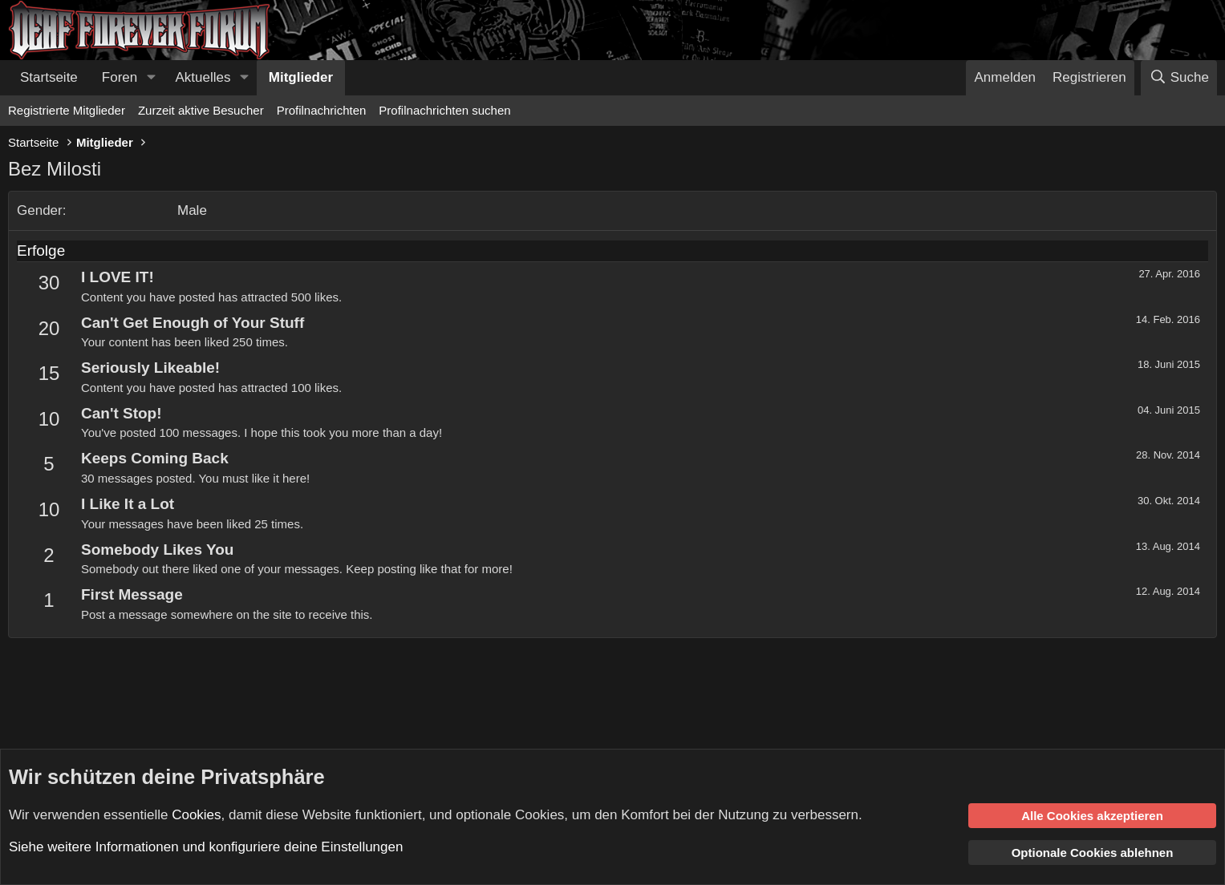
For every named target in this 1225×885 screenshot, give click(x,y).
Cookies (196, 814)
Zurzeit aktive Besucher (201, 110)
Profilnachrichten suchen (444, 110)
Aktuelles (203, 77)
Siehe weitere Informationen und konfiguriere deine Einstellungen (206, 847)
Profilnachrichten (322, 110)
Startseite (49, 77)
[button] (151, 77)
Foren (119, 77)
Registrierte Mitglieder (66, 110)
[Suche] (1179, 77)
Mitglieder (301, 77)
